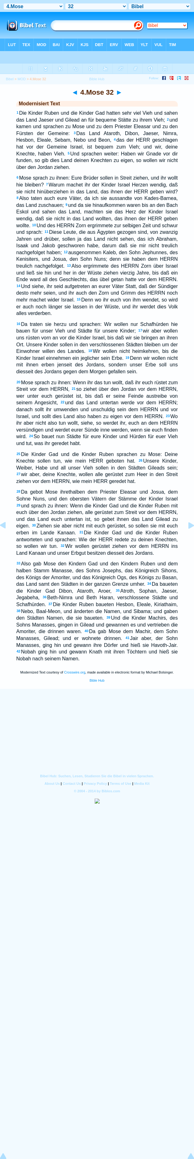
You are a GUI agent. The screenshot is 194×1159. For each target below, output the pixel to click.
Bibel (10, 79)
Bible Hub (97, 680)
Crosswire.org (74, 672)
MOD (21, 79)
